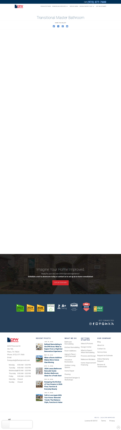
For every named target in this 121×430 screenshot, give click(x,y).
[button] (100, 6)
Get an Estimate (60, 282)
